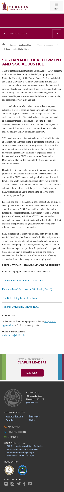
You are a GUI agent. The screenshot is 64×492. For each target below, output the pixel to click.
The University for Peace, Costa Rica (22, 280)
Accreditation (33, 449)
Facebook (24, 484)
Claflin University (14, 6)
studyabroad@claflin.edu (13, 335)
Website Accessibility (23, 446)
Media (32, 420)
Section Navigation (15, 33)
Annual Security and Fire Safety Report (20, 456)
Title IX (9, 446)
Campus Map (13, 437)
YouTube (30, 483)
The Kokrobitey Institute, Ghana (19, 298)
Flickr (6, 484)
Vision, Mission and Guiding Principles (20, 453)
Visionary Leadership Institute (16, 49)
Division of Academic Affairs (21, 44)
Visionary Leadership (45, 44)
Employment (34, 416)
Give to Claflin (31, 372)
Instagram (12, 484)
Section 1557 (38, 446)
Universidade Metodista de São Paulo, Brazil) (27, 289)
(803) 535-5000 (32, 402)
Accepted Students (14, 416)
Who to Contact (14, 426)
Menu (56, 8)
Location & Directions (17, 431)
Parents (9, 420)
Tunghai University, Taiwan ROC (20, 306)
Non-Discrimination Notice (16, 449)
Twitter (19, 483)
